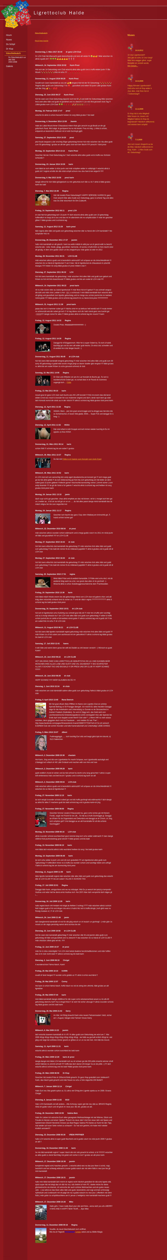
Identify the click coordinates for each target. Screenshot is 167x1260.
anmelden (6, 1256)
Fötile (69, 382)
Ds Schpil (10, 44)
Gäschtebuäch (13, 53)
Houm (9, 35)
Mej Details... (133, 66)
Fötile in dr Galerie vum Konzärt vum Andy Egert (81, 459)
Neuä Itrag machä (41, 41)
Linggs (78, 1232)
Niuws (9, 39)
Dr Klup (9, 49)
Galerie (9, 66)
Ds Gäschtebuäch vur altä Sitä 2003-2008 (17, 59)
